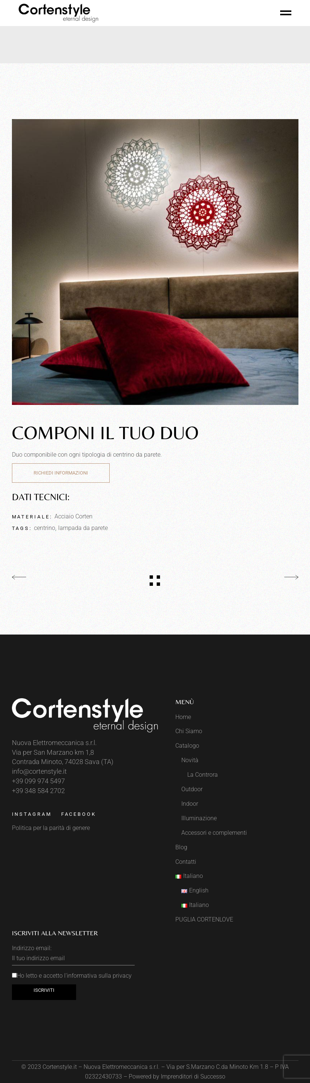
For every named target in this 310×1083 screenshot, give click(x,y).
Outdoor (192, 789)
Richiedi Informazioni (61, 473)
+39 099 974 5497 (38, 781)
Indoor (189, 803)
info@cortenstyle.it (39, 771)
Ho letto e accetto (72, 975)
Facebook (78, 814)
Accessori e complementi (214, 832)
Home (183, 717)
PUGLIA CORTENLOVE (204, 919)
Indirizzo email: (73, 955)
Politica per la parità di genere (51, 827)
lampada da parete (83, 527)
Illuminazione (199, 818)
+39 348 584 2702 (38, 791)
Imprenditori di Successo (193, 1076)
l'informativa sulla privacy (98, 975)
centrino (44, 527)
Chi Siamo (188, 731)
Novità (189, 760)
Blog (181, 847)
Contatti (185, 861)
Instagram (32, 814)
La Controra (202, 774)
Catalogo (187, 745)
